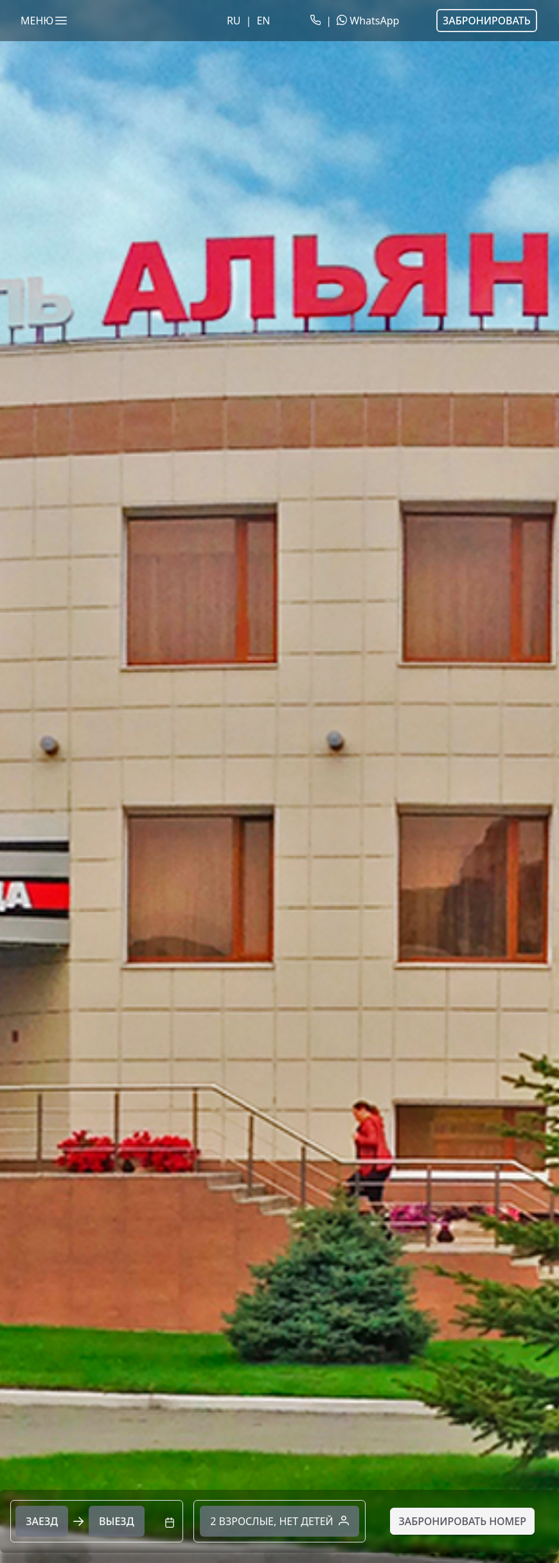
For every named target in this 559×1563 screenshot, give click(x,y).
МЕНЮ (44, 20)
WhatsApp (368, 20)
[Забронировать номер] (462, 1521)
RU (234, 20)
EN (263, 20)
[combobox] (96, 1521)
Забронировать (487, 20)
